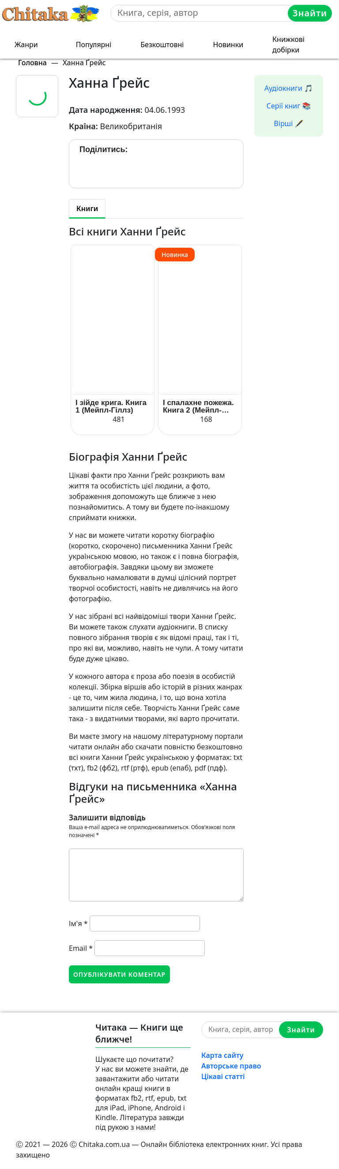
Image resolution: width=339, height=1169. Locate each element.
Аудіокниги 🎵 (288, 88)
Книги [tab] (87, 208)
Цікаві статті (223, 1076)
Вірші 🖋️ (289, 123)
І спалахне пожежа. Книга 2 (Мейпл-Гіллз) (198, 406)
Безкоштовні (162, 44)
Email (81, 948)
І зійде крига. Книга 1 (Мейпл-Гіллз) (111, 406)
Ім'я (78, 923)
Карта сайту (222, 1055)
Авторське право (231, 1066)
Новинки (228, 44)
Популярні (94, 44)
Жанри (26, 44)
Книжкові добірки (288, 44)
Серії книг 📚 (289, 106)
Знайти (310, 13)
